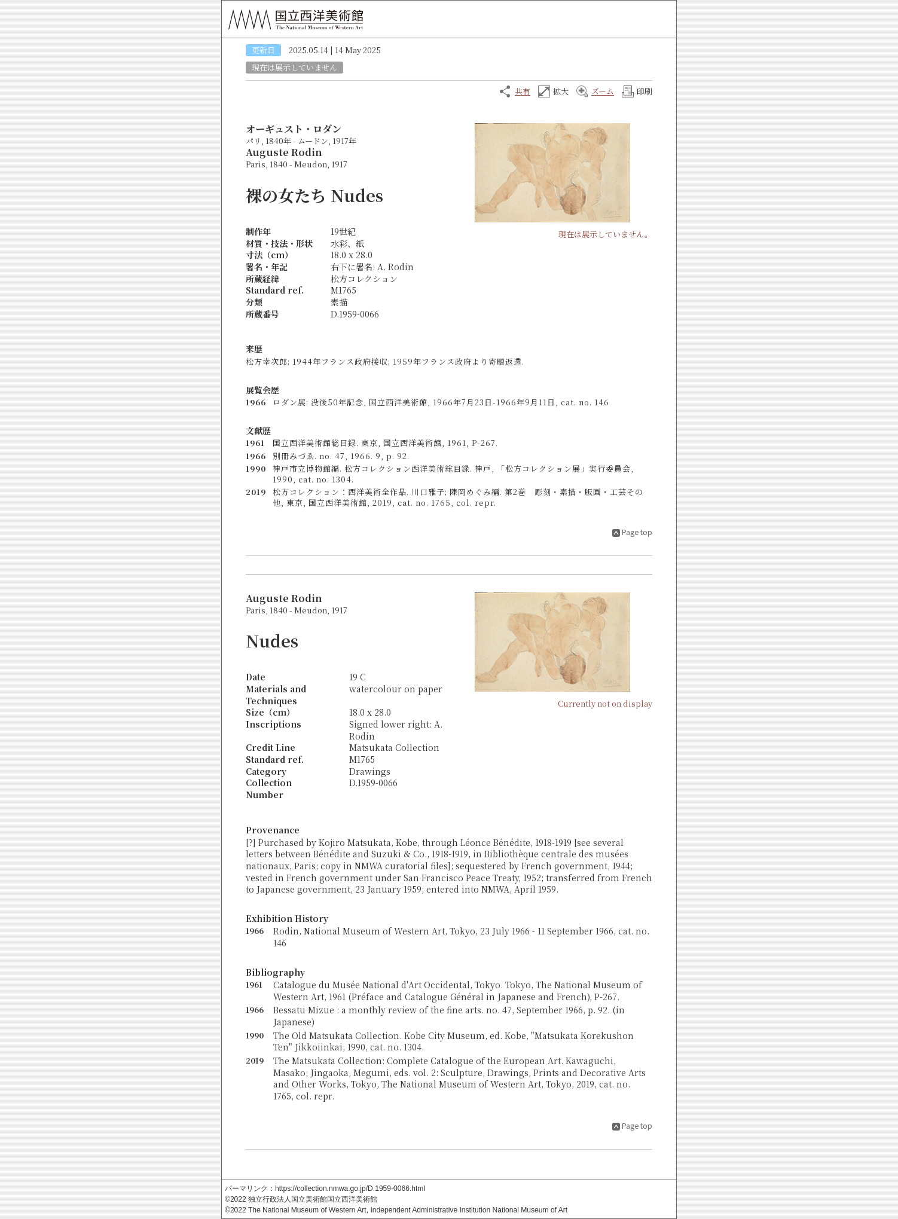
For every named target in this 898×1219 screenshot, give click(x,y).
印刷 (644, 91)
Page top (637, 532)
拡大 (561, 91)
